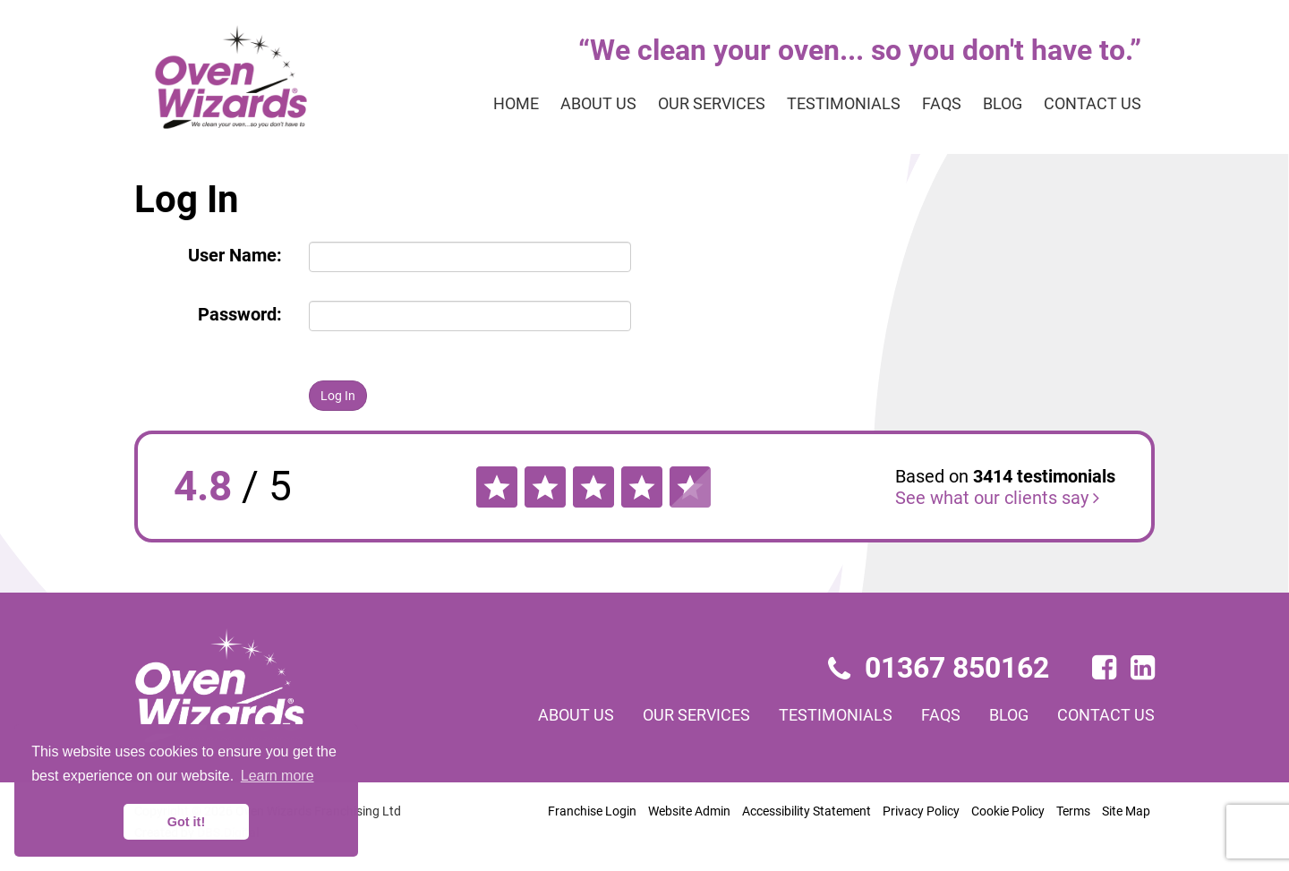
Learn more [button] (277, 775)
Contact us (1092, 103)
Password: (240, 314)
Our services (711, 103)
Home (516, 103)
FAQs (941, 103)
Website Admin (689, 811)
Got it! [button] (186, 822)
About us (598, 103)
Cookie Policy (1008, 811)
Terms (1073, 811)
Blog (1002, 103)
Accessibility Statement (806, 811)
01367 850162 (938, 668)
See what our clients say (997, 497)
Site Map (1126, 811)
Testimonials (844, 103)
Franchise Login (592, 811)
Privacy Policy (921, 811)
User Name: (235, 255)
